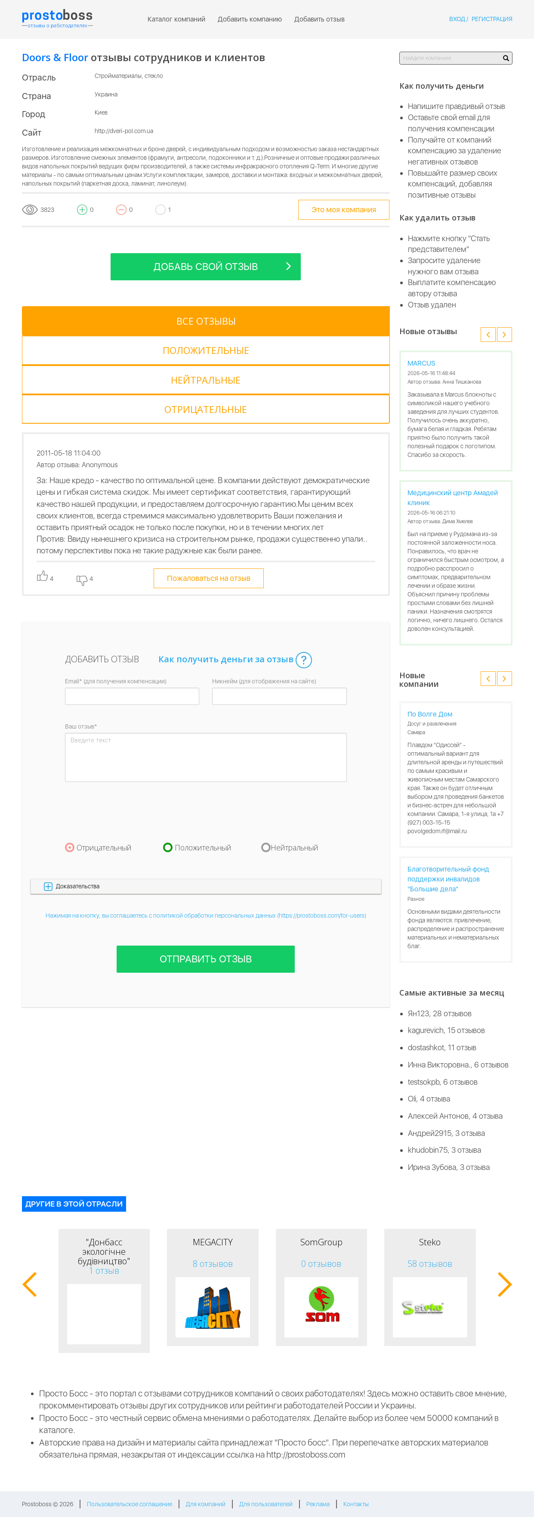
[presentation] (130, 723)
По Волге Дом (429, 714)
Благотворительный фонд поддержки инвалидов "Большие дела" (448, 879)
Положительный (203, 759)
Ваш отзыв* (81, 638)
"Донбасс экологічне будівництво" (104, 1251)
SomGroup (321, 1242)
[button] (206, 798)
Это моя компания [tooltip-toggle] (344, 209)
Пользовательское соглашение (129, 1504)
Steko (430, 1242)
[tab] (60, 320)
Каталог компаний (176, 19)
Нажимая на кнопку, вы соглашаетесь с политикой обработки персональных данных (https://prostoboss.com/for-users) (206, 827)
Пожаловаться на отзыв (208, 490)
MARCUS (421, 363)
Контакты (356, 1504)
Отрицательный (104, 759)
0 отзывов (321, 1263)
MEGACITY (213, 1242)
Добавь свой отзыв (222, 266)
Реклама (318, 1504)
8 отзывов (213, 1263)
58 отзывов (429, 1263)
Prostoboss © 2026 (47, 1504)
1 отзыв (104, 1270)
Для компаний (205, 1504)
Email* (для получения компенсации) (116, 592)
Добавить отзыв (319, 19)
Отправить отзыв (206, 871)
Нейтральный (294, 759)
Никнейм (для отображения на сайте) (264, 592)
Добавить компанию (250, 19)
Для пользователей (266, 1504)
